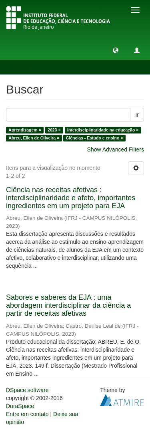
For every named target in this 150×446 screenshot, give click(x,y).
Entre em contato (27, 414)
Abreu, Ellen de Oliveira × (33, 137)
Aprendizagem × (24, 129)
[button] (115, 50)
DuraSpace (20, 406)
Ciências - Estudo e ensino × (94, 137)
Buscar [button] (23, 67)
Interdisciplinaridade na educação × (102, 129)
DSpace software (27, 390)
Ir (137, 115)
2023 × (54, 129)
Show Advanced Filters (115, 149)
